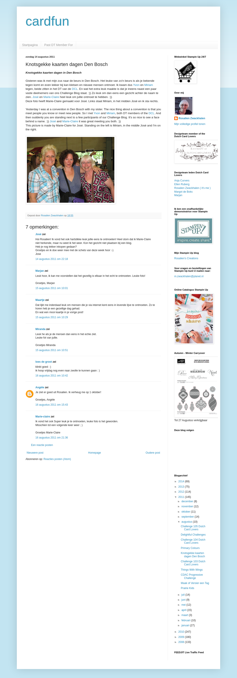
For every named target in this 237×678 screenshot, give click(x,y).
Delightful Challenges (193, 534)
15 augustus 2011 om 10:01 (51, 288)
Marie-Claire (51, 97)
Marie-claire (42, 416)
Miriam (148, 85)
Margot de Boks (183, 191)
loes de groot (43, 361)
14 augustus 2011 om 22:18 (51, 259)
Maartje (40, 300)
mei (183, 604)
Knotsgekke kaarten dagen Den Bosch (193, 555)
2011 (181, 497)
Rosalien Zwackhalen (192, 118)
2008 (181, 642)
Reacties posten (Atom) (57, 459)
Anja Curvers (181, 180)
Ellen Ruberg (181, 184)
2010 (181, 631)
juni (183, 599)
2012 (181, 491)
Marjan (40, 270)
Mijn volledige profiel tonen (189, 124)
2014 (181, 481)
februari (186, 620)
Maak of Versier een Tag (195, 583)
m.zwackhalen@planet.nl (189, 276)
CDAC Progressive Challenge (192, 576)
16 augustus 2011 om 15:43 (51, 404)
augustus (187, 521)
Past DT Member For (58, 45)
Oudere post (153, 452)
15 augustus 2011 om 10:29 (51, 317)
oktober (186, 511)
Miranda (40, 329)
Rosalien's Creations (186, 258)
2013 (181, 486)
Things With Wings (192, 569)
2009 (181, 637)
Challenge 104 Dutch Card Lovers (193, 541)
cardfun (47, 21)
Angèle (39, 387)
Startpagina (30, 45)
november (187, 506)
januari (185, 625)
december (187, 501)
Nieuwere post (35, 452)
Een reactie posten (42, 445)
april (184, 610)
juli (183, 594)
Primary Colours (190, 548)
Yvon (136, 85)
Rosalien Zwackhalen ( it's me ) (192, 188)
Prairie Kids (187, 588)
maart (185, 615)
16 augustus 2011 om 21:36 (51, 437)
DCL (75, 89)
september (188, 516)
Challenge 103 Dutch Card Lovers (193, 563)
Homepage (94, 452)
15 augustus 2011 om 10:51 (51, 350)
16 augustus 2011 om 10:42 (51, 375)
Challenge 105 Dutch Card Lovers (193, 528)
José (36, 97)
